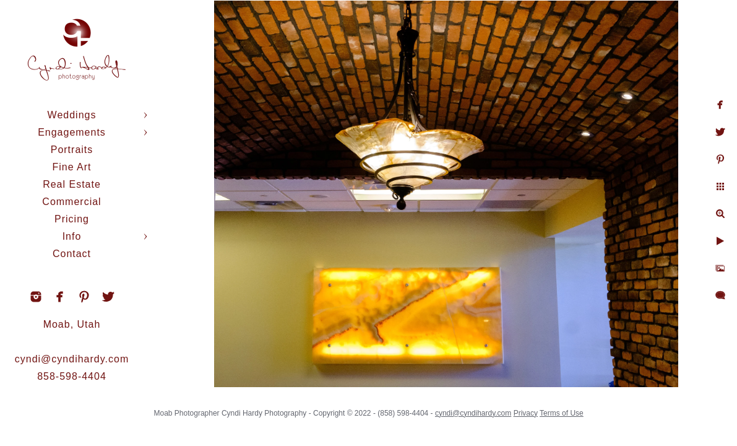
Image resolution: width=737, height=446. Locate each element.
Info (72, 236)
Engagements (72, 132)
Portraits (72, 149)
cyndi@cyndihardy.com (72, 359)
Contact (72, 253)
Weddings (72, 115)
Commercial (71, 201)
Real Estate (72, 184)
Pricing (71, 219)
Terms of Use (592, 408)
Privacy (556, 408)
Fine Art (71, 167)
